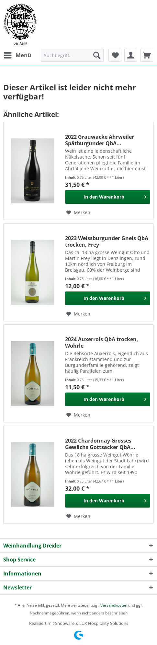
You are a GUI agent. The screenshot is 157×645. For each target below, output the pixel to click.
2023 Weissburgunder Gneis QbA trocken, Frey (106, 241)
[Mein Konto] (130, 55)
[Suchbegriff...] (72, 55)
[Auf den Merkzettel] (78, 212)
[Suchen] (97, 55)
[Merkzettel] (114, 55)
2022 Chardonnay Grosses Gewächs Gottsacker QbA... (100, 443)
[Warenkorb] (146, 55)
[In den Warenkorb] (107, 197)
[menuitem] (17, 55)
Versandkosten (113, 605)
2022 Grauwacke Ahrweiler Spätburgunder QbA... (99, 140)
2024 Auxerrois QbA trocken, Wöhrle (101, 342)
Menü (17, 54)
